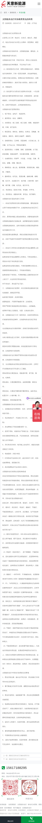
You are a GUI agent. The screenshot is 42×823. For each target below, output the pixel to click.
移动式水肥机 (32, 804)
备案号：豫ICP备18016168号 (31, 813)
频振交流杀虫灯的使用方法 (17, 759)
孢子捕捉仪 (17, 808)
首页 (5, 12)
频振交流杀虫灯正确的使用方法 (19, 755)
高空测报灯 (8, 808)
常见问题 (22, 12)
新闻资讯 (13, 12)
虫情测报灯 (12, 804)
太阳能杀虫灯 (7, 33)
